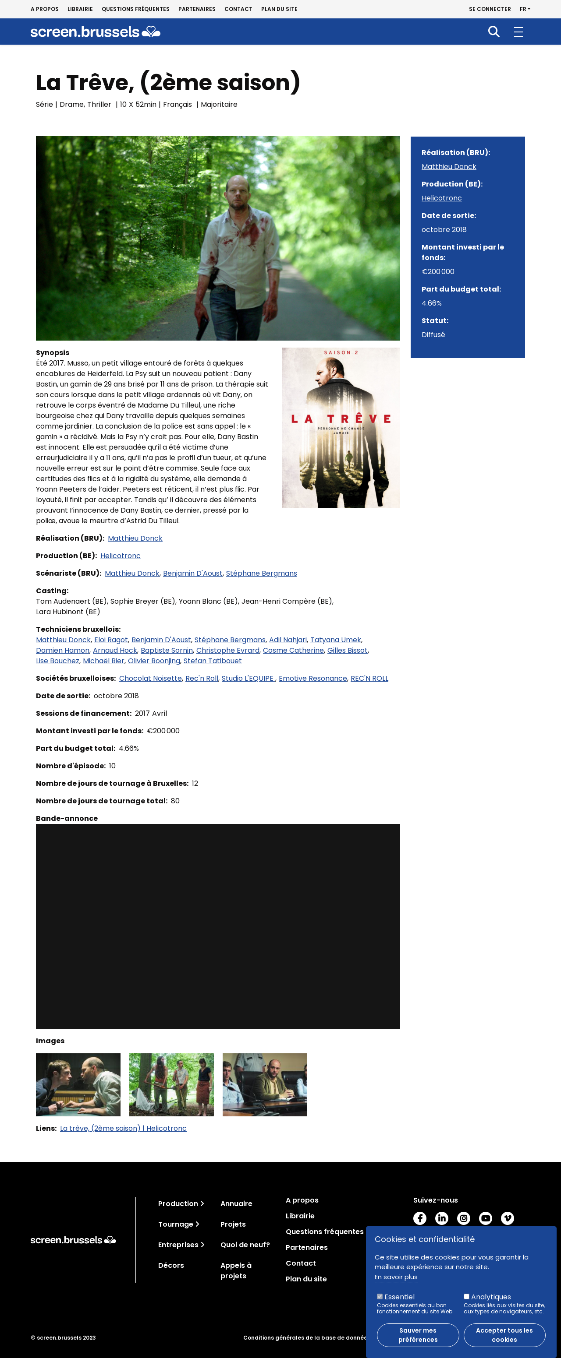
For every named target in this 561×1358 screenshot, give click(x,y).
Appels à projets (236, 1270)
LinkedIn (441, 1218)
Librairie (80, 9)
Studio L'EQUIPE (248, 678)
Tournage (175, 1224)
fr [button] (523, 9)
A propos (45, 9)
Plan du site (279, 9)
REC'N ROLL (369, 678)
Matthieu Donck (135, 538)
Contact (238, 9)
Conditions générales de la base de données (306, 1337)
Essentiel (399, 1297)
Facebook (419, 1218)
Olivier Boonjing (154, 661)
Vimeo (507, 1218)
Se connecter (490, 9)
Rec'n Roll (201, 678)
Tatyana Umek (335, 640)
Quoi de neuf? (245, 1245)
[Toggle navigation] (202, 1203)
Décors (171, 1265)
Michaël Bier (103, 661)
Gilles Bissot (347, 650)
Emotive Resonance (313, 678)
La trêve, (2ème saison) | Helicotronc (123, 1128)
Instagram (463, 1218)
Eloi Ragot (111, 640)
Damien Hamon (62, 650)
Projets (233, 1224)
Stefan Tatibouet (213, 661)
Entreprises (178, 1245)
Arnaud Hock (115, 650)
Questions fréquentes (136, 9)
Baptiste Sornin (167, 650)
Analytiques (491, 1297)
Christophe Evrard (227, 650)
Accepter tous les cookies (504, 1335)
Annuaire (236, 1204)
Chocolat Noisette (150, 678)
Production (178, 1204)
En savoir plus (396, 1276)
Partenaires (197, 9)
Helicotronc (120, 556)
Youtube (485, 1218)
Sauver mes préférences (418, 1335)
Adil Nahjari (288, 640)
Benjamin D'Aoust (193, 573)
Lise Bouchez (57, 661)
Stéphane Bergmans (261, 573)
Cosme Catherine (293, 650)
